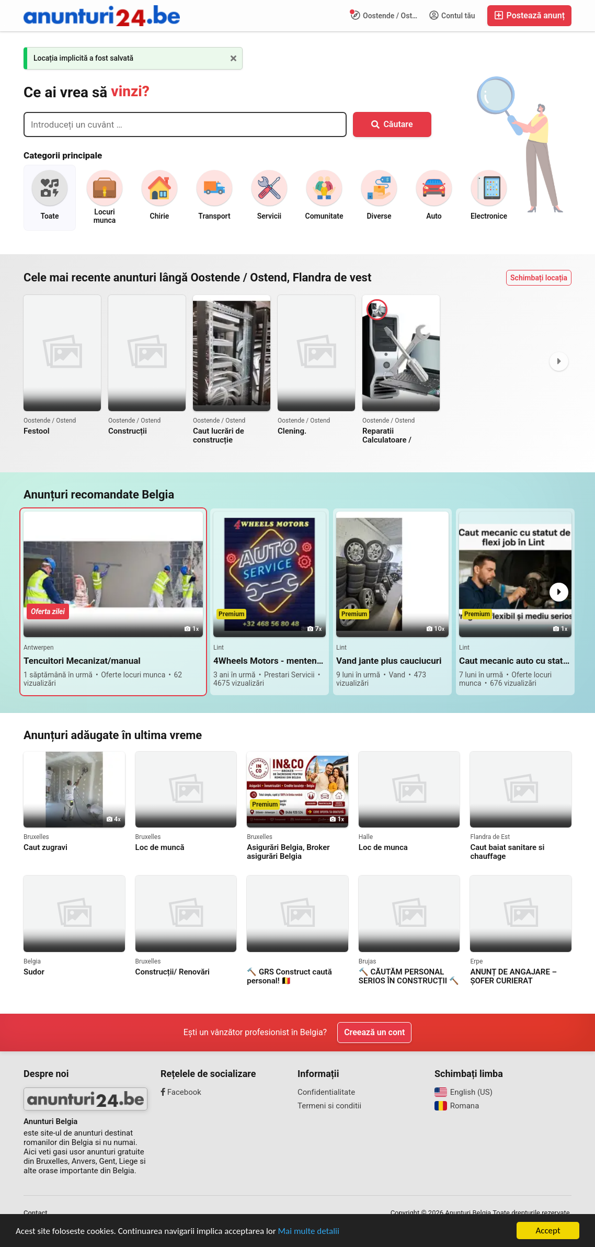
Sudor (34, 972)
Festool (37, 431)
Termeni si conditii (329, 1105)
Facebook (181, 1092)
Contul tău (452, 15)
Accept (547, 1230)
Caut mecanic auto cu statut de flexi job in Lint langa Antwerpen (515, 660)
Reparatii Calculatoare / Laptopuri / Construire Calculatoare (401, 436)
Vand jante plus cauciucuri (388, 660)
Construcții (127, 431)
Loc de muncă (160, 847)
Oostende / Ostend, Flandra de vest (387, 15)
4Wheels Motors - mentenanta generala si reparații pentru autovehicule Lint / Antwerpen (269, 660)
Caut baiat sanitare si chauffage (507, 852)
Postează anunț (529, 15)
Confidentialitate (326, 1092)
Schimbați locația (538, 278)
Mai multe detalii (308, 1231)
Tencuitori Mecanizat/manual (82, 660)
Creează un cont (374, 1032)
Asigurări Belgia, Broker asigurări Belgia (288, 852)
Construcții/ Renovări (172, 972)
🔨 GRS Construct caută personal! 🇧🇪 (289, 976)
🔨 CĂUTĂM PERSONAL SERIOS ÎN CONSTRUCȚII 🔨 (409, 976)
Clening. (292, 431)
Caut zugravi (45, 847)
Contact (36, 1213)
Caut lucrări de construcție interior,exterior (220, 436)
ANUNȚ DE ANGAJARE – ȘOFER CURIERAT (513, 976)
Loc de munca (383, 847)
